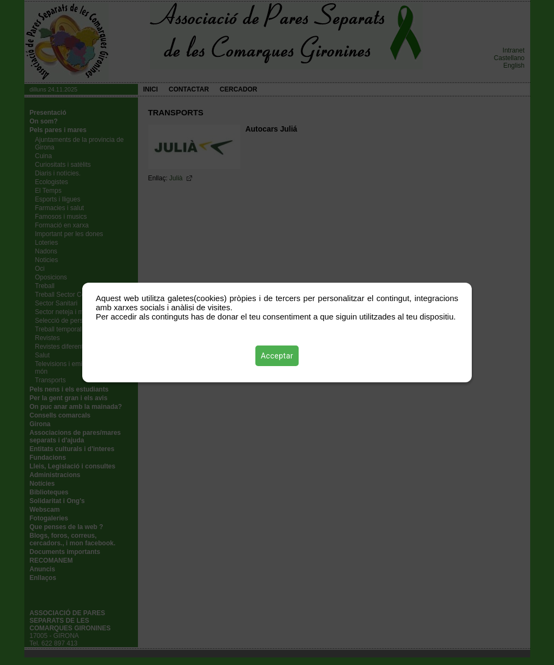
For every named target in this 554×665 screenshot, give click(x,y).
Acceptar (277, 356)
